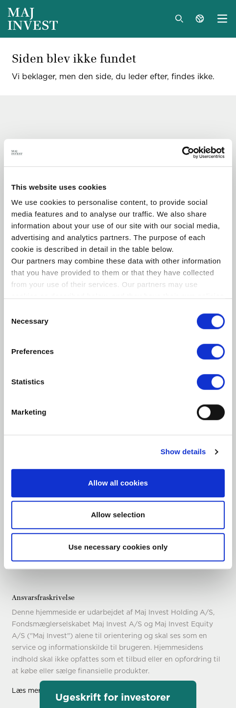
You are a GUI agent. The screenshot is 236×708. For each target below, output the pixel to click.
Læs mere (28, 690)
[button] (118, 694)
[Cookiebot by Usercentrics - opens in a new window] (182, 152)
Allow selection (118, 514)
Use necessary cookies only (118, 547)
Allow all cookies (118, 483)
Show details (183, 451)
